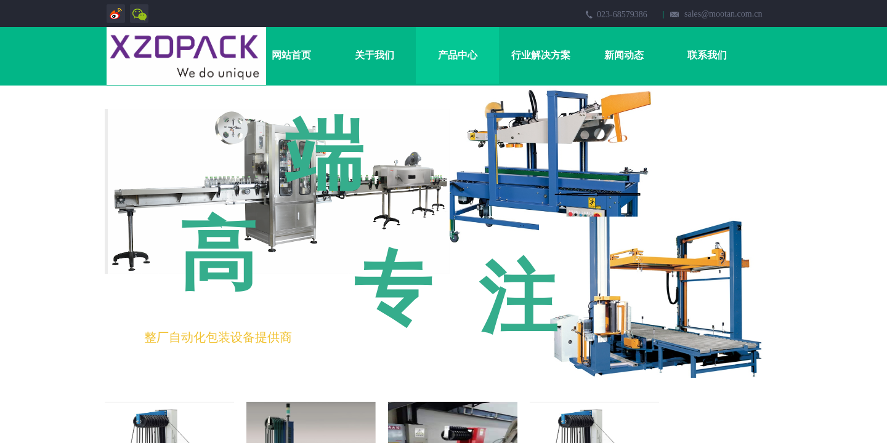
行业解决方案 (540, 55)
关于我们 (374, 55)
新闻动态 (624, 55)
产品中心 (457, 55)
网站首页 (291, 55)
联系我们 (707, 55)
